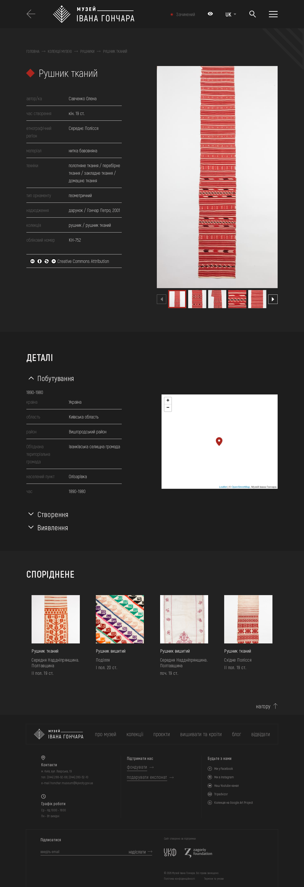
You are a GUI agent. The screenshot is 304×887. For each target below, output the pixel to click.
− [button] (167, 407)
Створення (53, 514)
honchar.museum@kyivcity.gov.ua (71, 783)
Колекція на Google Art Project (233, 802)
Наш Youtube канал (226, 785)
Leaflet (223, 486)
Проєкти (161, 733)
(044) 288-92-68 (57, 777)
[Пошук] (252, 14)
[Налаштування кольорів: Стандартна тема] (210, 14)
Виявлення (52, 527)
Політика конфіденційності (179, 878)
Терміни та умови (214, 878)
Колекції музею (60, 51)
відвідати (260, 733)
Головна (32, 51)
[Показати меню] (273, 14)
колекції (134, 733)
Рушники (87, 51)
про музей (105, 733)
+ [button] (167, 400)
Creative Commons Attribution (69, 261)
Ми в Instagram (224, 777)
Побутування (55, 377)
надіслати (137, 851)
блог (236, 733)
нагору (263, 706)
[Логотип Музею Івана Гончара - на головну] (108, 14)
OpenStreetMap (241, 486)
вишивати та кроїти (201, 733)
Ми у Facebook (223, 769)
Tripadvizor (221, 794)
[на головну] (58, 734)
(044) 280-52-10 (78, 777)
